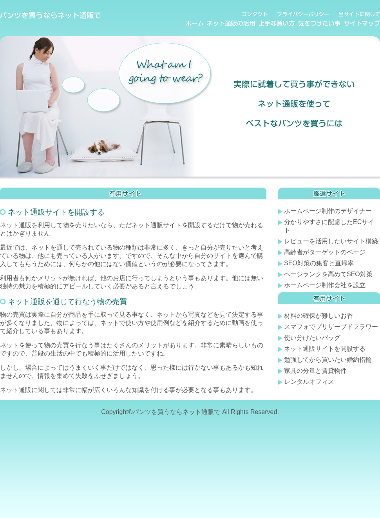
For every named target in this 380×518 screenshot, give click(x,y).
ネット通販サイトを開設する (325, 348)
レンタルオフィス (309, 381)
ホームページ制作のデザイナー (328, 211)
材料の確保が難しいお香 (318, 315)
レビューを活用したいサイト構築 (331, 241)
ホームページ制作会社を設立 (325, 285)
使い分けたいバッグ (312, 337)
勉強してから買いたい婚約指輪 (328, 359)
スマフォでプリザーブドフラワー (331, 326)
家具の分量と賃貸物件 (315, 370)
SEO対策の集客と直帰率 (319, 263)
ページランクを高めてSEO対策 (328, 274)
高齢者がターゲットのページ (325, 252)
